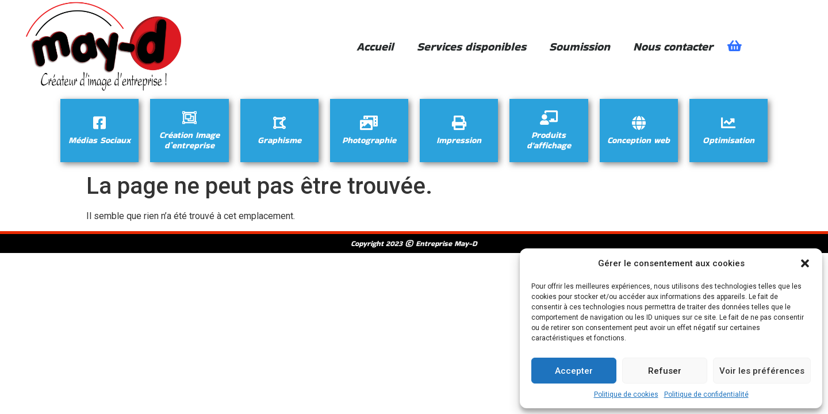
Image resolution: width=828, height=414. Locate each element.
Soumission (579, 47)
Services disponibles (471, 47)
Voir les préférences (761, 371)
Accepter (574, 371)
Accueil (375, 47)
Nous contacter (673, 47)
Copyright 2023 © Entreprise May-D (414, 243)
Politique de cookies (626, 394)
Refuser (664, 371)
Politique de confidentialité (706, 394)
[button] (805, 263)
